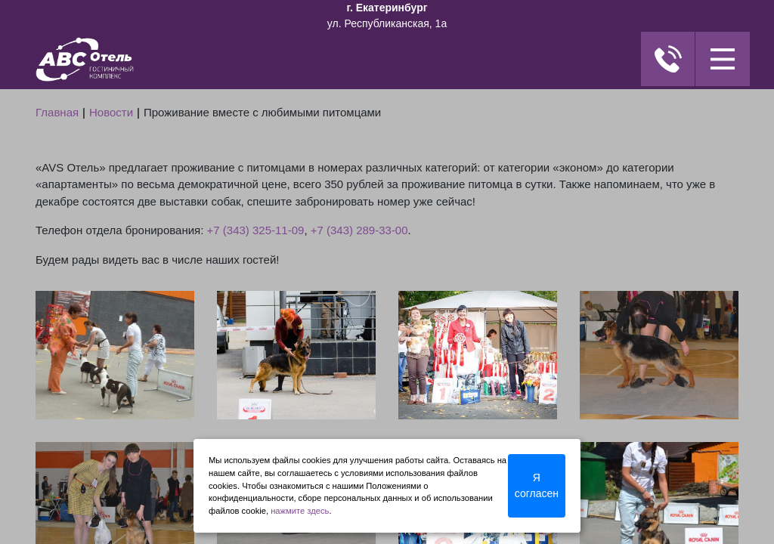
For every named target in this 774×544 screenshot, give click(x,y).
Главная (57, 112)
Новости (111, 112)
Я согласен (537, 485)
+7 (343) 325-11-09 (256, 230)
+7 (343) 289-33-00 (359, 230)
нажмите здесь (300, 510)
